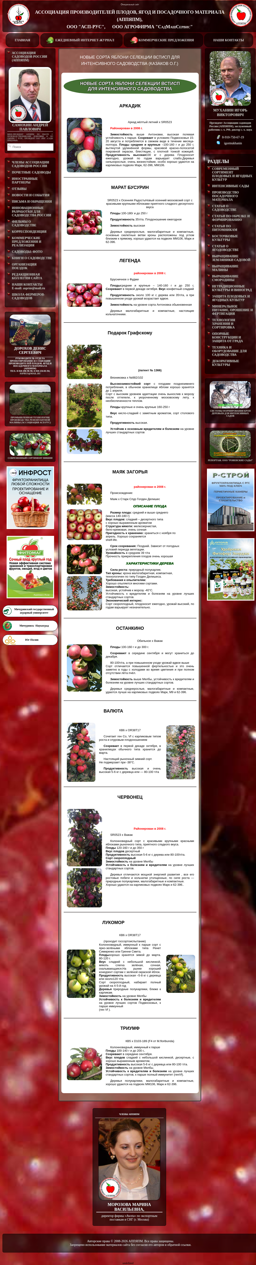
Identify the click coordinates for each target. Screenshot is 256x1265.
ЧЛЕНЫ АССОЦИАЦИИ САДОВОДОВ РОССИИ (30, 164)
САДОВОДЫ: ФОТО (27, 251)
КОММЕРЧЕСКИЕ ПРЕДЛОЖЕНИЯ (163, 40)
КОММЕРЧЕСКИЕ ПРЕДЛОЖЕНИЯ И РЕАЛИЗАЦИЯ (26, 241)
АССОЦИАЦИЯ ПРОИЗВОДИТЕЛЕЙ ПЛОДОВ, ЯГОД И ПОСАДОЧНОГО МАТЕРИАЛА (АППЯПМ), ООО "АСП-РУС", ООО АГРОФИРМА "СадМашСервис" (129, 19)
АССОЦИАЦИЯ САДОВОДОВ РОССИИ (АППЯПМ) (29, 56)
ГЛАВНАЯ (23, 40)
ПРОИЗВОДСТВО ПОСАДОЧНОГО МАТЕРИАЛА (225, 196)
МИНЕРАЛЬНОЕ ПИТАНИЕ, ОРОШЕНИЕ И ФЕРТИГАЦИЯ (232, 310)
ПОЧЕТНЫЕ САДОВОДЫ (31, 172)
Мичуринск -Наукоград (34, 625)
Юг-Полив (31, 639)
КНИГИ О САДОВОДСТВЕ (32, 258)
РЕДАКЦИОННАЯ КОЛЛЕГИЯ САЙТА (27, 276)
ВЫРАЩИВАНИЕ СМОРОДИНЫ (225, 278)
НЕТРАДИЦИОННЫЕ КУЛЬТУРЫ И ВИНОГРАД (232, 288)
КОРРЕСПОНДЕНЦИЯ (29, 231)
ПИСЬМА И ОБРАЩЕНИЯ (32, 201)
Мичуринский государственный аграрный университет (34, 611)
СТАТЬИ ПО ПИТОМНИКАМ (224, 228)
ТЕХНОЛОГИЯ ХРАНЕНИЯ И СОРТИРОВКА (223, 323)
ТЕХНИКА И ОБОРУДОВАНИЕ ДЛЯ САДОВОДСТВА (229, 351)
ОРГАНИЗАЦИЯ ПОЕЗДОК (24, 266)
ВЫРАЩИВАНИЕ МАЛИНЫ (225, 268)
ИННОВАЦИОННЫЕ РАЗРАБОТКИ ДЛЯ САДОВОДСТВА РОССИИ (31, 211)
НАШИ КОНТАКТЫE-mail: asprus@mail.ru (28, 286)
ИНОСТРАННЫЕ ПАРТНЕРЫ (25, 180)
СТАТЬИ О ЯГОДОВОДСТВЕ (225, 248)
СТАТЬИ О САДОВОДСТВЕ (224, 208)
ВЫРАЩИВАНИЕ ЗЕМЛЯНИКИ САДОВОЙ (231, 258)
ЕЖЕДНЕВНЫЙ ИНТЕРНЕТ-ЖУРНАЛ (81, 40)
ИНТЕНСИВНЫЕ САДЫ (230, 186)
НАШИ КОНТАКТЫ (228, 40)
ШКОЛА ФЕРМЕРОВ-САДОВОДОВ (28, 296)
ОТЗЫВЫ (19, 189)
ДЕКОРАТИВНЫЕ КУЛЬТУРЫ (225, 363)
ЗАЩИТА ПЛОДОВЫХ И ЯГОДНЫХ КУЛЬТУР (231, 298)
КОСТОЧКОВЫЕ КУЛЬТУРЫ (225, 238)
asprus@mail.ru (30, 373)
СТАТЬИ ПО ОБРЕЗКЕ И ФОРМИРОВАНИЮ (231, 218)
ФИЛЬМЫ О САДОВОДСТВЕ (24, 223)
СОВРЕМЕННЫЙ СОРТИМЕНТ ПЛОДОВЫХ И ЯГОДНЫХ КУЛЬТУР (232, 174)
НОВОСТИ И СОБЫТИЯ (31, 195)
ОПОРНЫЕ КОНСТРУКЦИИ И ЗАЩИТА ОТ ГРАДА (227, 337)
